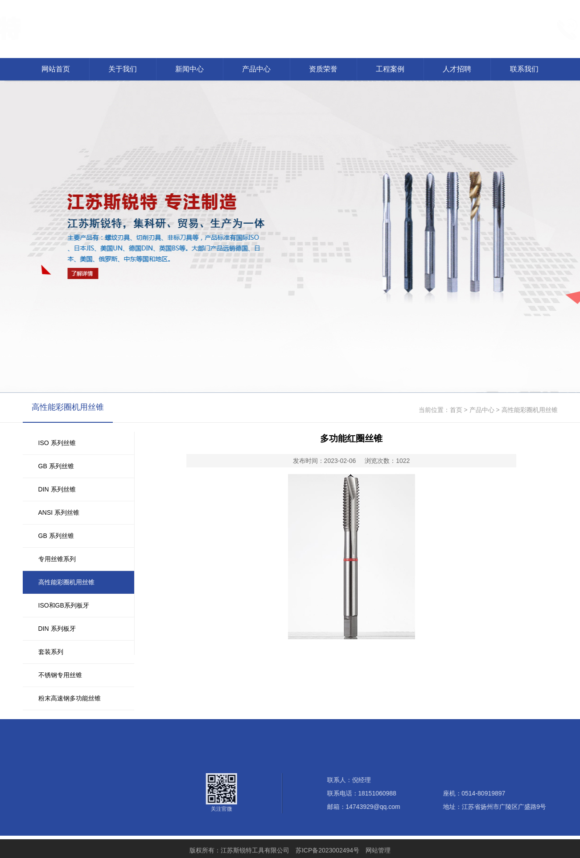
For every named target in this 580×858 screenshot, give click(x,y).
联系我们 (524, 69)
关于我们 (122, 69)
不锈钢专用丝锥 (60, 675)
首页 (456, 409)
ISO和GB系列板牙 (63, 605)
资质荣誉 (323, 69)
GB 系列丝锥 (56, 466)
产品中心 (256, 69)
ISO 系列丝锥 (57, 442)
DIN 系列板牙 (57, 628)
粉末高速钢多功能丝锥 (69, 698)
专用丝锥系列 (57, 558)
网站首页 (55, 69)
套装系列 (50, 651)
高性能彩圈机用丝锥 (66, 582)
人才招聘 (457, 69)
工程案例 (390, 69)
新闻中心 (189, 69)
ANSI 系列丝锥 (59, 512)
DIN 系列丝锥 (57, 489)
